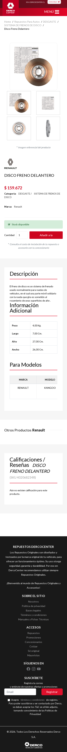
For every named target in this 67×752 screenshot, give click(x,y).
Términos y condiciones (33, 614)
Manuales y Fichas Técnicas (33, 619)
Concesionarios (33, 641)
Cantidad (9, 235)
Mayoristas (33, 655)
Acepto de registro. (35, 699)
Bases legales (33, 610)
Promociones (33, 637)
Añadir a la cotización (46, 236)
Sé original (33, 650)
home (7, 21)
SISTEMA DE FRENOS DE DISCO (22, 25)
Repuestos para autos (27, 21)
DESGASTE (49, 21)
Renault (18, 206)
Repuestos (33, 633)
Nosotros (33, 601)
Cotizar (33, 646)
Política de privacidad (33, 605)
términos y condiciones (32, 699)
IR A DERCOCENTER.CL (35, 2)
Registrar (52, 691)
